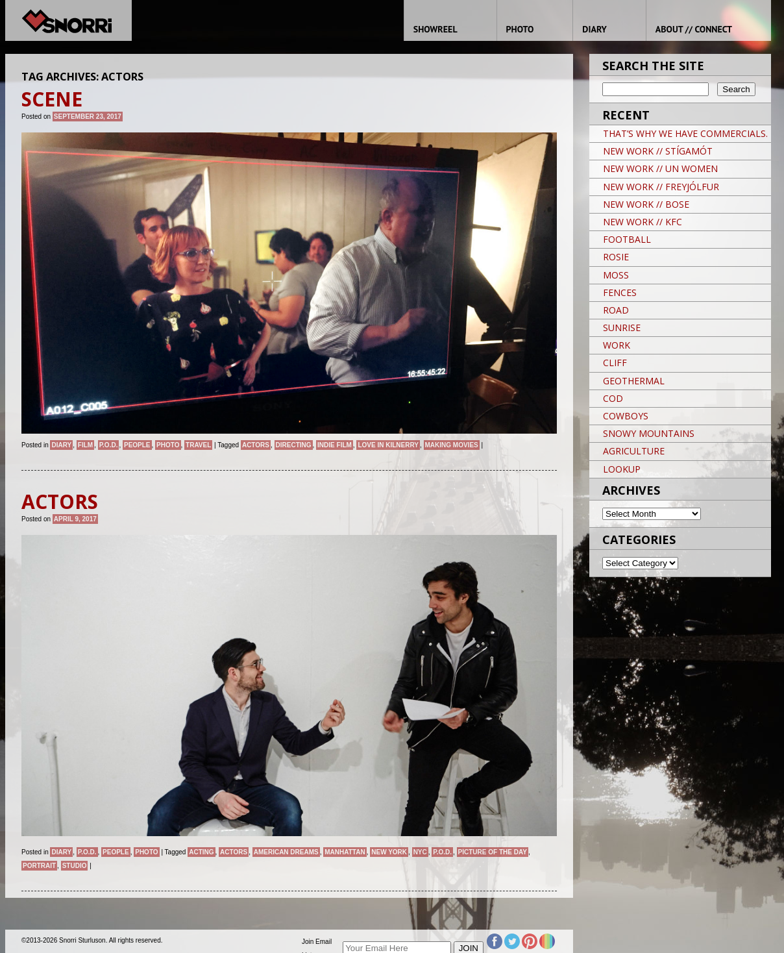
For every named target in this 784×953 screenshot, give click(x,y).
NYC (420, 852)
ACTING (201, 852)
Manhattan (345, 852)
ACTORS (255, 445)
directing (294, 445)
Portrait (39, 865)
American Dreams (286, 852)
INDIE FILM (334, 445)
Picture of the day (492, 852)
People (137, 445)
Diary (61, 445)
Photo (167, 445)
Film (85, 445)
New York (389, 852)
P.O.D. (108, 445)
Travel (198, 445)
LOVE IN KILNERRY (388, 445)
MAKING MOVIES (451, 445)
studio (74, 865)
